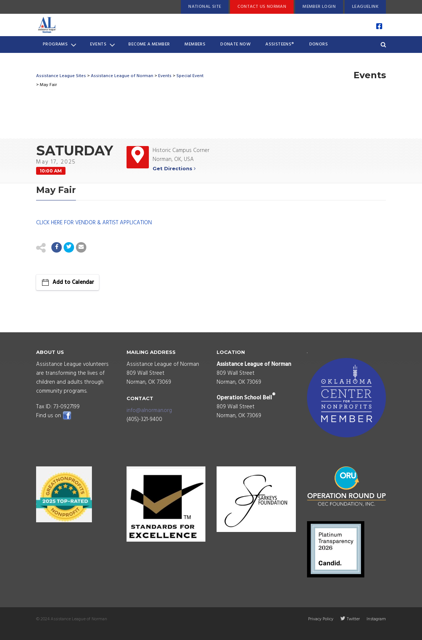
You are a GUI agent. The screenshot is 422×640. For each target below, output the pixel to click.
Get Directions (174, 168)
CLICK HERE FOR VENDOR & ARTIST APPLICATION (94, 222)
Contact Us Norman (261, 6)
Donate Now (235, 44)
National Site (204, 6)
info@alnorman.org (149, 410)
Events (102, 44)
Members (195, 44)
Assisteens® (279, 44)
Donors (318, 44)
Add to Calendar (73, 282)
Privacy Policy (320, 619)
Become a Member (149, 44)
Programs (60, 44)
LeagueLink (365, 6)
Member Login (319, 6)
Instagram (376, 619)
